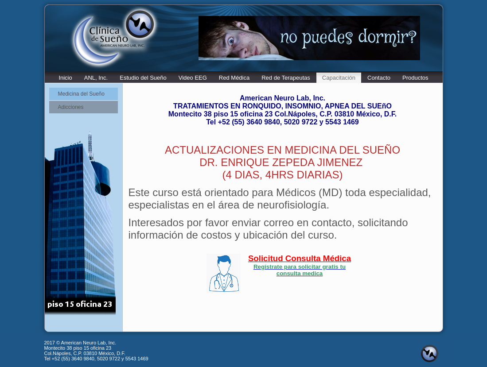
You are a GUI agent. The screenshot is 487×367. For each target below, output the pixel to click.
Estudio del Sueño (143, 77)
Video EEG (193, 77)
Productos (415, 77)
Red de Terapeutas (285, 77)
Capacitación (338, 77)
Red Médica (234, 77)
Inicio (65, 77)
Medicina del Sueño (81, 94)
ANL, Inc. (96, 77)
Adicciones (71, 107)
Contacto (378, 77)
